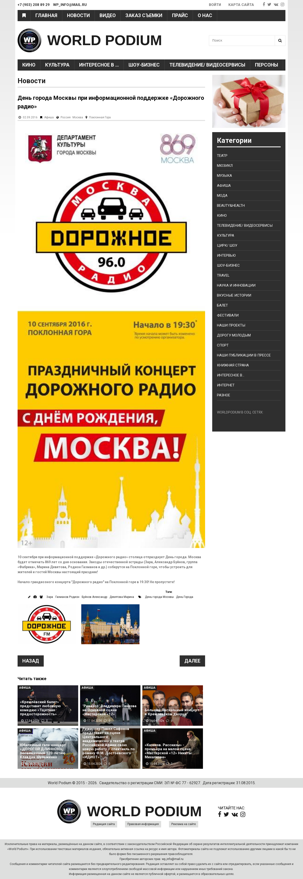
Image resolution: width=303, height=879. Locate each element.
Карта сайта (241, 5)
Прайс (180, 15)
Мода (222, 195)
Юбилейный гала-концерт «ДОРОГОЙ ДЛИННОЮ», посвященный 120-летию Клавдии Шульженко (43, 751)
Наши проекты (231, 325)
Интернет (226, 385)
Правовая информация (143, 824)
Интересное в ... (99, 65)
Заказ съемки (143, 15)
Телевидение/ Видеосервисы (207, 65)
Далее (192, 661)
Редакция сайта (104, 824)
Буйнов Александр (94, 597)
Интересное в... (230, 375)
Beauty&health (231, 205)
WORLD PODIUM (104, 40)
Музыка (224, 175)
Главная (46, 15)
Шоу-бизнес (228, 265)
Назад (30, 661)
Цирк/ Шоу (227, 245)
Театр (222, 156)
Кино (28, 65)
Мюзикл (225, 165)
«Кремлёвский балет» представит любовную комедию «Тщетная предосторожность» (40, 708)
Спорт (223, 345)
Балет (222, 305)
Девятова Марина (122, 597)
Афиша (49, 117)
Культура (57, 65)
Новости (78, 15)
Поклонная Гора (100, 117)
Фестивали (228, 315)
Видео (108, 15)
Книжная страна (233, 365)
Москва (77, 117)
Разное (223, 395)
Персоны (266, 65)
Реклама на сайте (183, 824)
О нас (205, 15)
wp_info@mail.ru (172, 859)
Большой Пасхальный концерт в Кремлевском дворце (172, 712)
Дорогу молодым (234, 335)
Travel (223, 275)
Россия (66, 117)
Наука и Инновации (236, 285)
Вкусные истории (234, 295)
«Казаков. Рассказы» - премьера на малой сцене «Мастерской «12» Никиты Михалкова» (168, 751)
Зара (49, 597)
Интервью (226, 255)
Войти (214, 5)
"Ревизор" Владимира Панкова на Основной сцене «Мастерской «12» (109, 710)
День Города (184, 597)
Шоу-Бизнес (144, 65)
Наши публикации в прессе (244, 355)
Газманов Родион (67, 597)
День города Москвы (159, 597)
